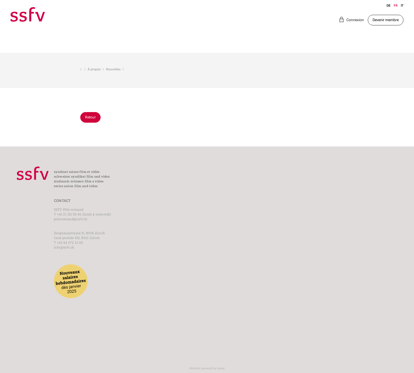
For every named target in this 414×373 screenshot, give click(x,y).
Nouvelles (113, 69)
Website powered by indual (207, 368)
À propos (94, 69)
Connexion (351, 19)
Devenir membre (386, 20)
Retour (90, 117)
